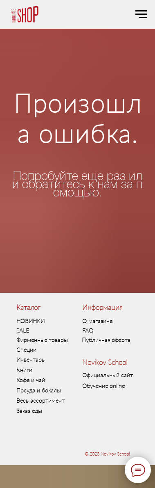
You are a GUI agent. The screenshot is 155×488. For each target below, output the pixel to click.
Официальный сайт (107, 375)
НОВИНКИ (30, 320)
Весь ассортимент (40, 400)
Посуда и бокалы (38, 390)
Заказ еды (29, 410)
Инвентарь (30, 359)
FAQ (87, 330)
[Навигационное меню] (141, 14)
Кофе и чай (30, 379)
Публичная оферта (106, 339)
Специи (26, 349)
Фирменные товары (41, 339)
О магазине (97, 320)
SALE (22, 330)
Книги (24, 369)
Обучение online (103, 385)
